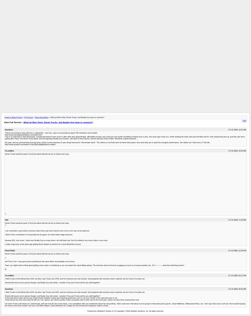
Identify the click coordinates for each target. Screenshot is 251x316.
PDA (244, 121)
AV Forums (28, 117)
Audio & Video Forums (13, 117)
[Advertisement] (125, 8)
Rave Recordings (42, 117)
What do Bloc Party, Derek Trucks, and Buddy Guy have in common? (58, 122)
